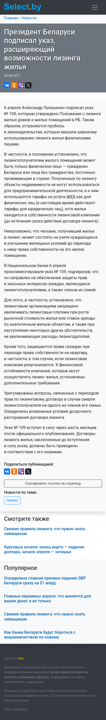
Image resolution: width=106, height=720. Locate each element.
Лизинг (12, 500)
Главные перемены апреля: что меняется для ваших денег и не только (47, 598)
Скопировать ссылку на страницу (53, 483)
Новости (29, 18)
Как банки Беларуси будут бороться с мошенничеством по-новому (39, 635)
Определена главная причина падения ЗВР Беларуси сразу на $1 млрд (45, 580)
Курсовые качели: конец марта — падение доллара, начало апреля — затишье (44, 549)
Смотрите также (26, 519)
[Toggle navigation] (95, 7)
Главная (11, 18)
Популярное (20, 568)
